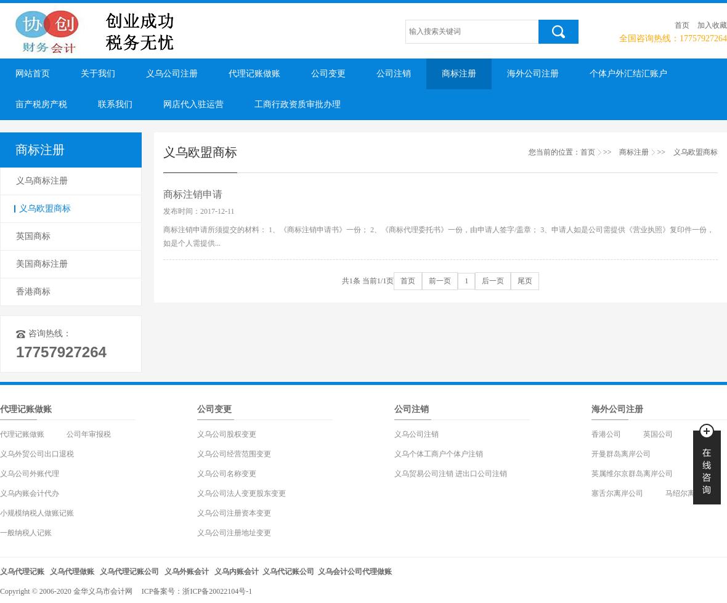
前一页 (440, 281)
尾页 (525, 281)
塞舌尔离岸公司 (617, 493)
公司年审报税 (89, 434)
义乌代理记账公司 (129, 571)
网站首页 (32, 73)
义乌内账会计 (236, 571)
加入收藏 (712, 25)
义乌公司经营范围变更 (234, 454)
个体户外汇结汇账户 (628, 73)
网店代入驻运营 (193, 104)
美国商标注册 (42, 264)
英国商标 (33, 236)
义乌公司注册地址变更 (234, 532)
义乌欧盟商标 (45, 208)
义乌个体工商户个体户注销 (438, 454)
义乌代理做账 (72, 571)
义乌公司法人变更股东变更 (241, 493)
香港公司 (606, 434)
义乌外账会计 (186, 571)
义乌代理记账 (22, 571)
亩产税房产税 (41, 104)
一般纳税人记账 (26, 532)
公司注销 (393, 73)
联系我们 (115, 104)
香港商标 (33, 291)
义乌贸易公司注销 (423, 473)
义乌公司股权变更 (226, 434)
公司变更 (328, 73)
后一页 (493, 281)
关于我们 (98, 73)
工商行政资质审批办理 (297, 104)
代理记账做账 (254, 73)
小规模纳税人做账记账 (37, 513)
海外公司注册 (533, 73)
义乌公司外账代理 (29, 473)
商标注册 (459, 73)
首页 (682, 25)
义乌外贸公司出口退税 (37, 454)
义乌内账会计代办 (29, 493)
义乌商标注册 (42, 180)
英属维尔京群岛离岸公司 (632, 473)
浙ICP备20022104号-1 (217, 591)
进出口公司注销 (481, 473)
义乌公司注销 (416, 434)
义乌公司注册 (172, 73)
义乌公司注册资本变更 (234, 513)
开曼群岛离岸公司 (621, 454)
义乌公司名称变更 (226, 473)
